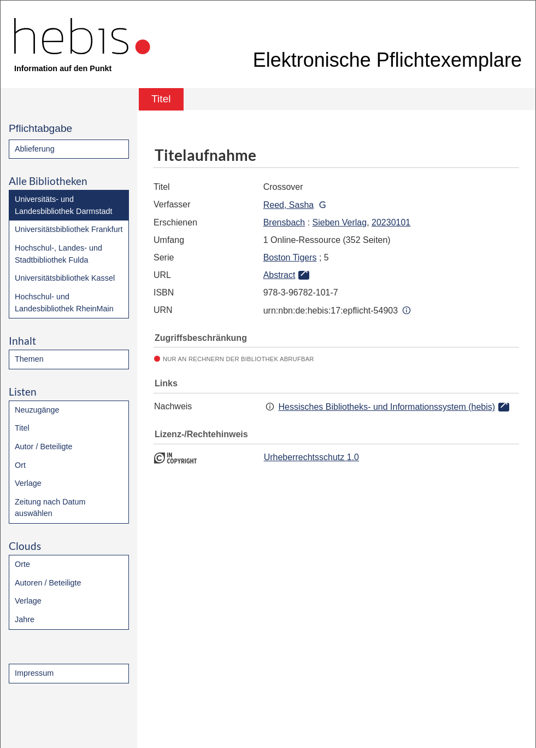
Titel (22, 428)
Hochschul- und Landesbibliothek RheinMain (64, 302)
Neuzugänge (37, 409)
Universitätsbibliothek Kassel (65, 278)
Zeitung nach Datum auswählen (50, 507)
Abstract (279, 275)
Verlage (28, 483)
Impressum (34, 673)
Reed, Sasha (288, 205)
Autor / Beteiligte (44, 446)
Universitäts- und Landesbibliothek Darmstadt (63, 205)
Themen (29, 359)
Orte (22, 564)
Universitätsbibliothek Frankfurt (69, 229)
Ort (20, 465)
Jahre (24, 619)
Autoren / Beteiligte (48, 582)
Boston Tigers (290, 257)
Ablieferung (35, 148)
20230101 (391, 222)
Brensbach (284, 222)
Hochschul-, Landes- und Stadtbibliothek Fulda (58, 253)
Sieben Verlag (340, 222)
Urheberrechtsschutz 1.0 (311, 457)
